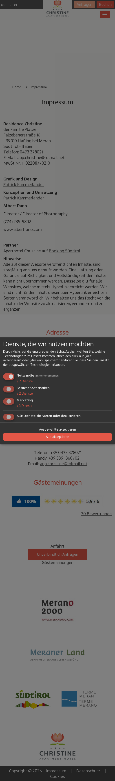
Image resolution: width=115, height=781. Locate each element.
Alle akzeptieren (57, 437)
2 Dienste (25, 381)
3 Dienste (25, 406)
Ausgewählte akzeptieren (57, 429)
